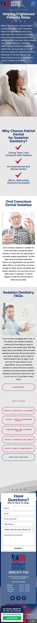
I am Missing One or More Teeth (18, 430)
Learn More (18, 387)
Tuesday (10, 587)
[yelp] (24, 598)
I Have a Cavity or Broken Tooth (18, 420)
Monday (9, 585)
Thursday (10, 591)
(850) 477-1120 (18, 572)
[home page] (10, 3)
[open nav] (33, 3)
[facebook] (18, 598)
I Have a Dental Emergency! (18, 448)
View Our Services (18, 457)
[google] (12, 598)
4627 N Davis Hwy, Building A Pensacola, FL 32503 (18, 577)
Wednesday (10, 589)
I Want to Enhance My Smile (18, 439)
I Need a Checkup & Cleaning (19, 411)
